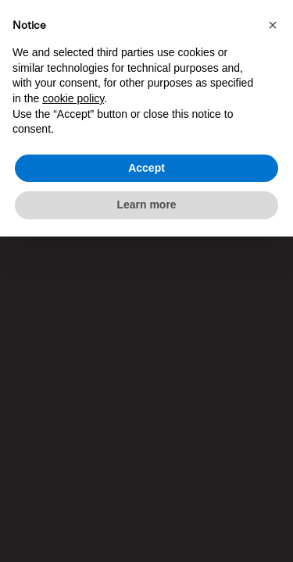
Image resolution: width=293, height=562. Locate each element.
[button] (272, 24)
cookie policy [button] (73, 98)
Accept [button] (146, 168)
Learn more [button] (146, 204)
